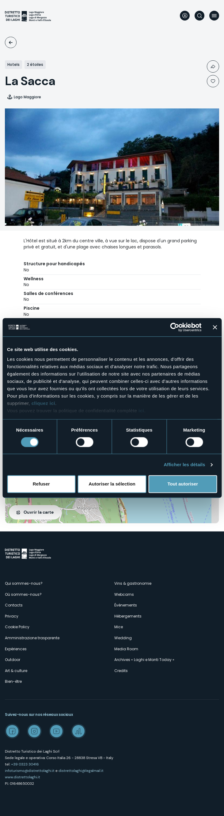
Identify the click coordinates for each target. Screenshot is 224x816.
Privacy (11, 616)
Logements (11, 42)
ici (141, 410)
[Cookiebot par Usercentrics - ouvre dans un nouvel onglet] (174, 327)
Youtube (56, 731)
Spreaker (78, 731)
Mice (118, 626)
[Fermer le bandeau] (215, 327)
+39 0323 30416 (25, 764)
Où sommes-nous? (23, 594)
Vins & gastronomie (132, 583)
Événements (125, 605)
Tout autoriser (182, 484)
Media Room (126, 649)
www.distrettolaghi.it (22, 777)
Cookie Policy (17, 626)
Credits (121, 670)
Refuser (41, 484)
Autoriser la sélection (112, 484)
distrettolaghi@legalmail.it (81, 770)
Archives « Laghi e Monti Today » (144, 659)
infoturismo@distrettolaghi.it (30, 770)
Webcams (124, 594)
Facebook (12, 731)
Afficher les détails (184, 464)
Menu (214, 16)
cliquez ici (43, 403)
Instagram (34, 731)
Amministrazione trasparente (32, 637)
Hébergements (128, 616)
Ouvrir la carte (39, 512)
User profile (185, 16)
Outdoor (12, 659)
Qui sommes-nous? (24, 583)
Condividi (213, 66)
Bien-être (13, 681)
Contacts (14, 605)
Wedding (123, 637)
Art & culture (16, 670)
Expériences (16, 649)
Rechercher (199, 16)
